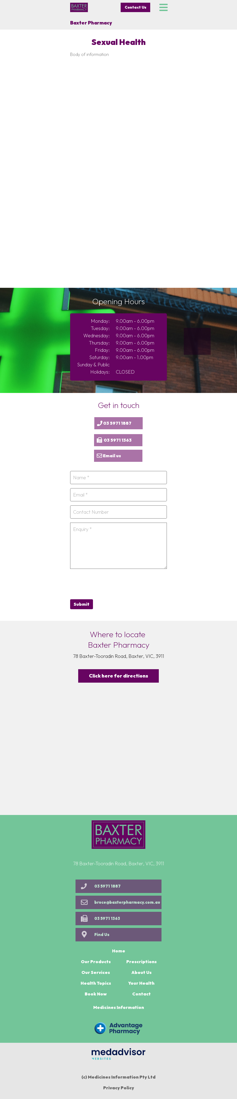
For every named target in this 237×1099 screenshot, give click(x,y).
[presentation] (111, 583)
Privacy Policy (118, 1087)
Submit (81, 604)
